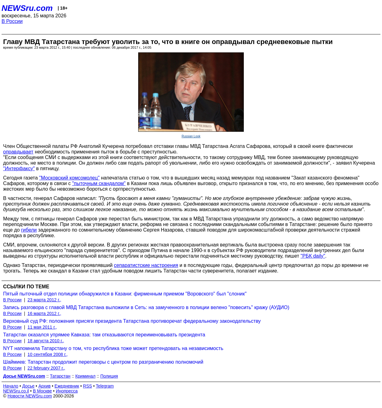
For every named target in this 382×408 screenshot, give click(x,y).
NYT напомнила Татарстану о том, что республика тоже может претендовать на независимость (113, 348)
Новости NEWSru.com (29, 395)
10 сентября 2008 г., (48, 354)
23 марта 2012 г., (44, 299)
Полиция (109, 376)
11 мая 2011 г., (42, 327)
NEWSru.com (27, 8)
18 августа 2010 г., (46, 340)
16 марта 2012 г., (44, 313)
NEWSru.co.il (16, 390)
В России (12, 21)
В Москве (42, 390)
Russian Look (191, 136)
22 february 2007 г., (46, 368)
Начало (10, 386)
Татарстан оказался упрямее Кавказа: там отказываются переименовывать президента (104, 334)
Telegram (105, 386)
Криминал (85, 376)
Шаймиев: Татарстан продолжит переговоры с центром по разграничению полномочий (103, 362)
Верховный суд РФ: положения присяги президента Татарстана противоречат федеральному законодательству (132, 321)
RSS (87, 386)
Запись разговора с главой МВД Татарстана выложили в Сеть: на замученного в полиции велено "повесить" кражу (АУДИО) (146, 307)
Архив (45, 386)
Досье (28, 386)
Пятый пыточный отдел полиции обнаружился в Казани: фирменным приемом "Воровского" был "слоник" (125, 293)
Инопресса (67, 390)
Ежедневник (67, 386)
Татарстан (60, 376)
